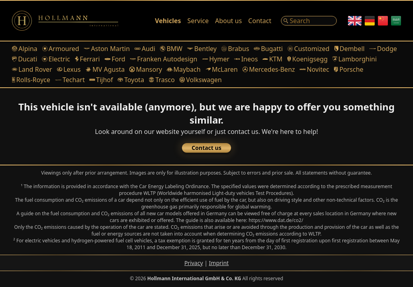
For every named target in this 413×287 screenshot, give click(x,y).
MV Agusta (104, 69)
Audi (144, 48)
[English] (355, 21)
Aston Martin (107, 48)
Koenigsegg (307, 59)
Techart (70, 79)
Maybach (183, 69)
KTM (273, 59)
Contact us (206, 147)
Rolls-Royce (31, 79)
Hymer (215, 59)
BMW (171, 48)
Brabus (235, 48)
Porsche (349, 69)
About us (228, 20)
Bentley (202, 48)
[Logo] (65, 21)
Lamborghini (354, 59)
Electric (56, 59)
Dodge (383, 48)
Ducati (24, 59)
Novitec (314, 69)
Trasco (162, 79)
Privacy (193, 263)
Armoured (60, 48)
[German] (370, 21)
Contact (259, 20)
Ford (115, 59)
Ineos (246, 59)
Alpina (25, 48)
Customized (309, 48)
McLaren (222, 69)
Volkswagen (201, 79)
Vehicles (168, 20)
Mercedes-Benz (269, 69)
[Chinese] (383, 21)
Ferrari (87, 59)
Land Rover (32, 69)
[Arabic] (396, 21)
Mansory (145, 69)
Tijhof (101, 79)
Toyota (131, 79)
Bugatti (268, 48)
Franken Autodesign (164, 59)
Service (198, 20)
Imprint (219, 263)
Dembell (349, 48)
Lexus (69, 69)
